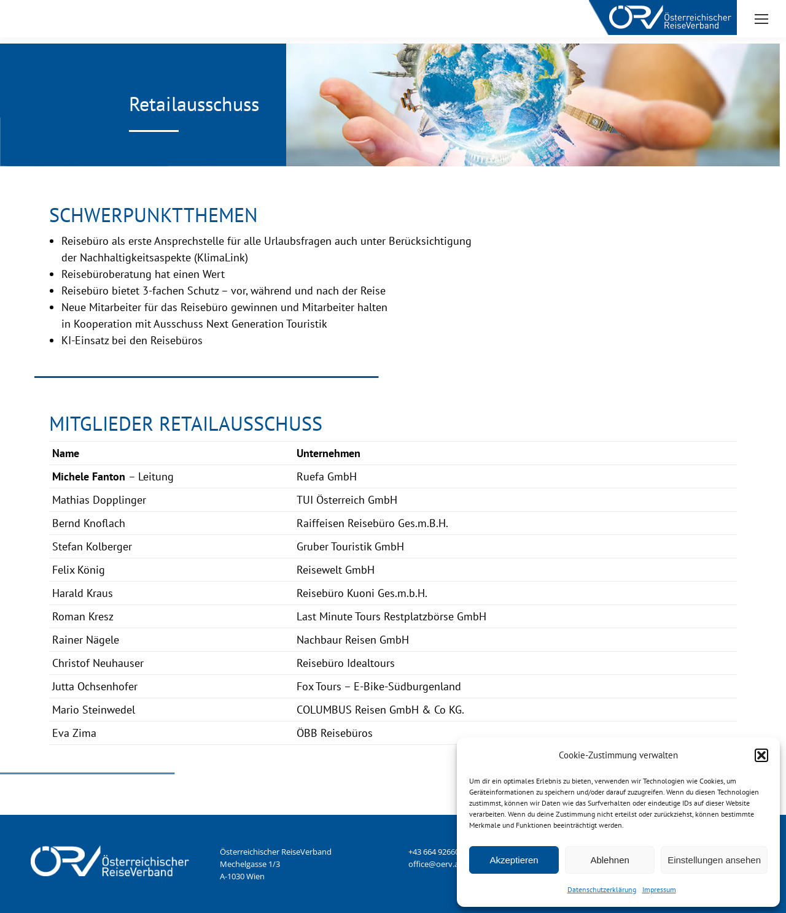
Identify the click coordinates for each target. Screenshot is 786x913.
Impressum (659, 889)
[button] (761, 755)
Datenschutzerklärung (601, 889)
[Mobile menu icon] (761, 19)
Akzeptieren (513, 860)
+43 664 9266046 (438, 851)
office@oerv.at (435, 863)
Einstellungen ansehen (714, 860)
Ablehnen (609, 860)
